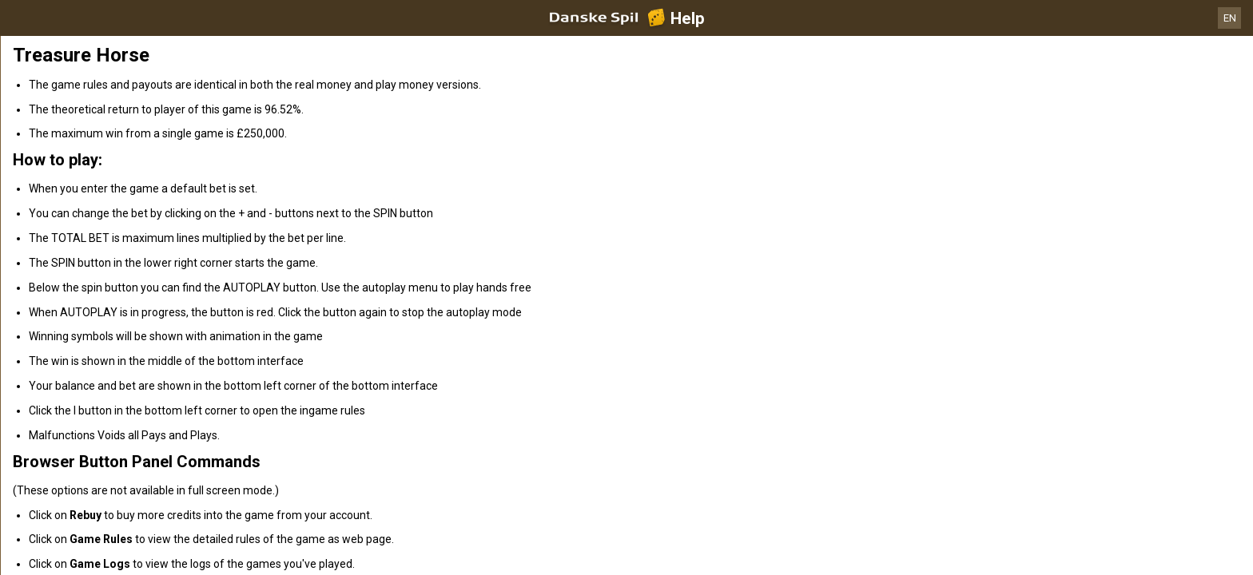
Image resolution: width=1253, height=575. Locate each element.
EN (1229, 18)
